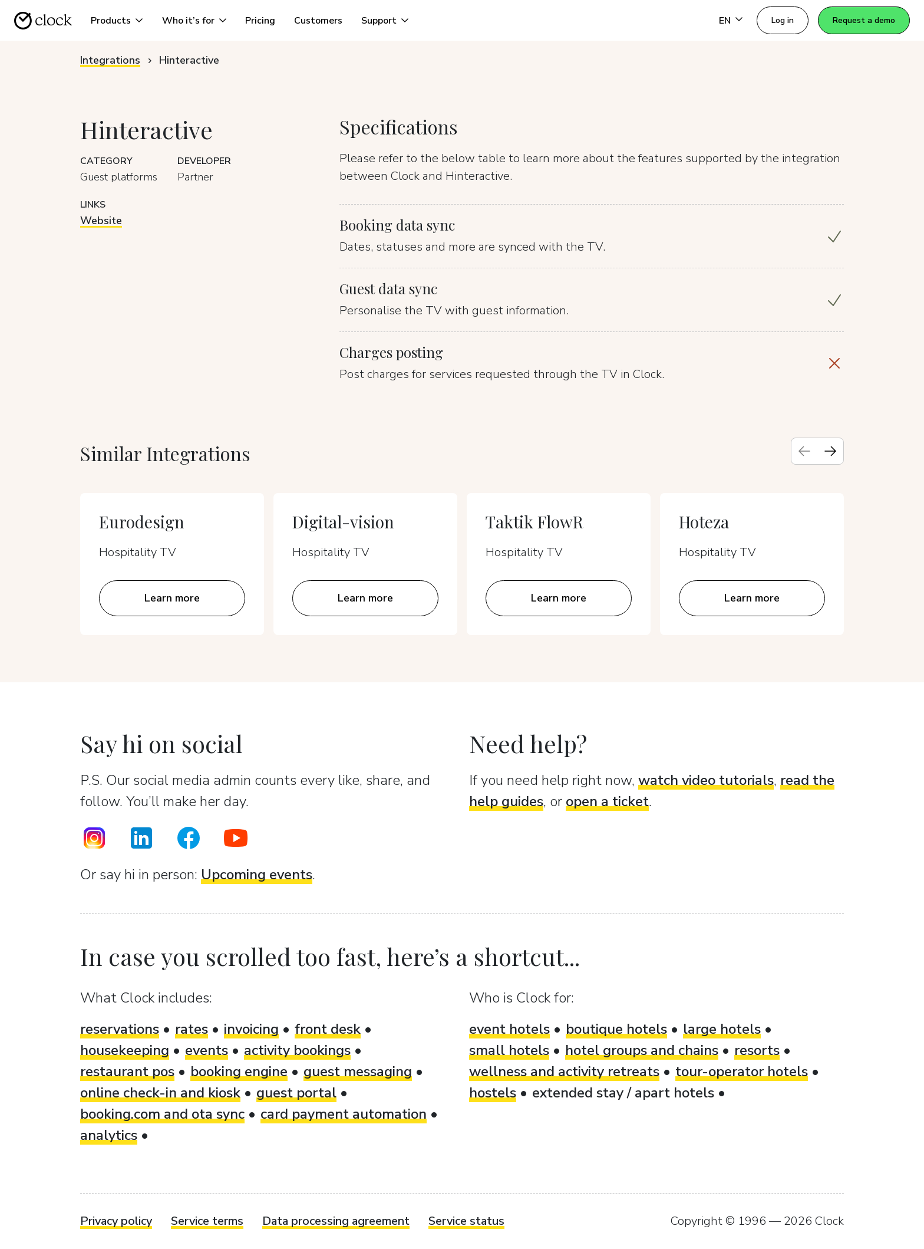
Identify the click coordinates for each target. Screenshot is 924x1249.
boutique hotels (616, 1029)
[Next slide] (830, 451)
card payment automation (343, 1114)
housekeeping (124, 1050)
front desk (328, 1029)
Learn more (172, 598)
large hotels (722, 1029)
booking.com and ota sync (162, 1114)
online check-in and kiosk (160, 1092)
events (206, 1050)
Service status (466, 1221)
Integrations (110, 60)
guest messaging (357, 1071)
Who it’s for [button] (188, 20)
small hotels (509, 1050)
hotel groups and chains (641, 1050)
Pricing (260, 20)
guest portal (296, 1092)
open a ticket (607, 801)
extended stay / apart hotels (623, 1092)
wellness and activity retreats (564, 1071)
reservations (119, 1029)
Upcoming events (256, 874)
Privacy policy (116, 1221)
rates (191, 1029)
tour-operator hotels (741, 1071)
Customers (318, 20)
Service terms (207, 1221)
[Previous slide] (804, 451)
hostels (492, 1092)
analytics (108, 1135)
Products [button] (111, 20)
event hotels (509, 1029)
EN (725, 20)
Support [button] (379, 20)
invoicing (251, 1029)
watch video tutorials (706, 780)
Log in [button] (782, 20)
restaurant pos (127, 1071)
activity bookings (297, 1050)
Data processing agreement (336, 1221)
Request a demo (864, 20)
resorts (757, 1050)
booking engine (239, 1071)
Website (101, 220)
